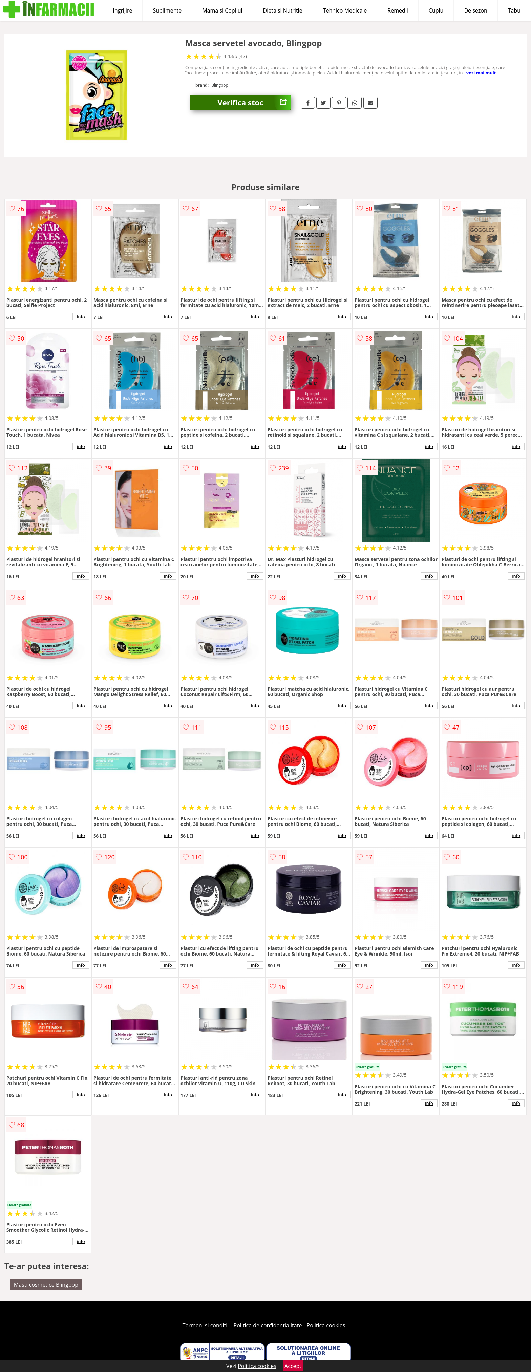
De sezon (475, 10)
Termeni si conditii (206, 1325)
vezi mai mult (481, 73)
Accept (292, 1366)
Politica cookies (326, 1325)
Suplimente (167, 10)
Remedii (397, 10)
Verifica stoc (254, 102)
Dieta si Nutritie (282, 10)
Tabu (514, 10)
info (81, 317)
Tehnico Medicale (345, 10)
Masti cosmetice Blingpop (46, 1284)
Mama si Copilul (222, 10)
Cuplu (436, 10)
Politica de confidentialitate (268, 1325)
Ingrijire (122, 10)
